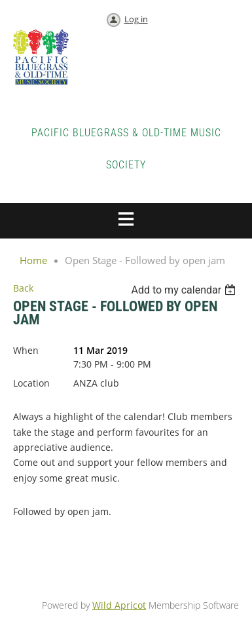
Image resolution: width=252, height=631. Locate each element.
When (26, 350)
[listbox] (185, 290)
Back (23, 288)
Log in (136, 19)
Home (33, 260)
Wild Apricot (119, 605)
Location (31, 383)
